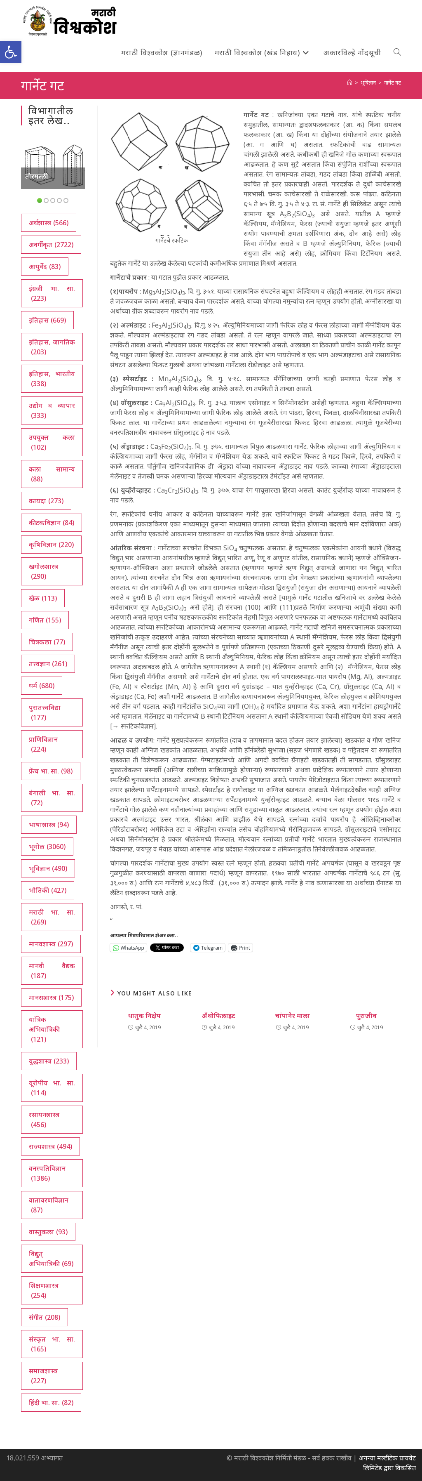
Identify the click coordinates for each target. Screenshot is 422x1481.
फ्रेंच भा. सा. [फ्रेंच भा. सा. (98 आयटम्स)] (51, 771)
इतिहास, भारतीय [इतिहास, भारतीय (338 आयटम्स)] (52, 379)
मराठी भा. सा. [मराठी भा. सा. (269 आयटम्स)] (52, 917)
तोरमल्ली (36, 176)
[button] (10, 52)
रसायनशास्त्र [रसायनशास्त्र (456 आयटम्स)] (44, 1120)
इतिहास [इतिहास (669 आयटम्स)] (47, 320)
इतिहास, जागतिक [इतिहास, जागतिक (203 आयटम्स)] (52, 347)
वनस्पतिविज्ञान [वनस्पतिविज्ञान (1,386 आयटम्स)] (47, 1173)
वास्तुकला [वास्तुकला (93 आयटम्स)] (48, 1232)
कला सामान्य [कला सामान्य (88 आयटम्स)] (52, 474)
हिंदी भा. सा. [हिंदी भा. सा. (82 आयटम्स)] (51, 1403)
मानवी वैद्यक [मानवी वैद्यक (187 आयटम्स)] (52, 971)
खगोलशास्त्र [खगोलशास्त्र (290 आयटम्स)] (43, 571)
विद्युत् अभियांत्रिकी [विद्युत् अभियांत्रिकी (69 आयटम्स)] (51, 1259)
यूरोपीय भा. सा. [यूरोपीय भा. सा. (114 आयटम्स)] (52, 1088)
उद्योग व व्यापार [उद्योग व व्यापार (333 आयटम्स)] (52, 410)
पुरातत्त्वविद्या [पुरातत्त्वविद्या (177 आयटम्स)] (45, 712)
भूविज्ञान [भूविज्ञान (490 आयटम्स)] (48, 868)
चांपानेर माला (292, 1015)
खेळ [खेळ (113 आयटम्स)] (43, 598)
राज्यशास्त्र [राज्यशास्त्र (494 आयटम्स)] (50, 1146)
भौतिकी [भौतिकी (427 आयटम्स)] (47, 890)
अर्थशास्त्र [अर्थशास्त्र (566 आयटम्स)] (48, 223)
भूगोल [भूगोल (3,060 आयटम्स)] (47, 846)
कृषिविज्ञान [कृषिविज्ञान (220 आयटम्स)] (51, 544)
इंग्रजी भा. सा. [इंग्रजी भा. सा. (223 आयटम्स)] (52, 293)
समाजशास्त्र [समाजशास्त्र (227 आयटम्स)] (43, 1376)
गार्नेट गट (392, 82)
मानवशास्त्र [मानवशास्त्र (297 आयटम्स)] (51, 944)
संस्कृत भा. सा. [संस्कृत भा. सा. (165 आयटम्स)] (52, 1344)
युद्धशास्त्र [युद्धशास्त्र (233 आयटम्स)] (49, 1061)
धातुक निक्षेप (144, 1015)
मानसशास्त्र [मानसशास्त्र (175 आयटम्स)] (51, 997)
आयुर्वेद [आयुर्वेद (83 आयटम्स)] (45, 266)
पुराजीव (366, 1015)
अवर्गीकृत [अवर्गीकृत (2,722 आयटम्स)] (51, 245)
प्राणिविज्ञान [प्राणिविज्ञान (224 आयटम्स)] (43, 744)
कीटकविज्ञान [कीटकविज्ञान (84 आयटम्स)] (51, 523)
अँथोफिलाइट (218, 1015)
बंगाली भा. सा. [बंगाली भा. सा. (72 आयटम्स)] (52, 798)
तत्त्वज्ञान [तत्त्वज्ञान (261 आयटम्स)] (48, 664)
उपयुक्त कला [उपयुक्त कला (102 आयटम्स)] (52, 442)
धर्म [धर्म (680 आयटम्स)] (41, 686)
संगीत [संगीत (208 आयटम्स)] (44, 1317)
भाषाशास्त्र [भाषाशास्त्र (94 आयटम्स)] (49, 825)
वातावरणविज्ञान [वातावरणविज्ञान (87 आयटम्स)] (48, 1205)
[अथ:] (349, 82)
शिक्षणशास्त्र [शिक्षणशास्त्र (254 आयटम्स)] (44, 1290)
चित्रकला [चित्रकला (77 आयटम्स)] (47, 642)
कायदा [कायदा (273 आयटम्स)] (46, 501)
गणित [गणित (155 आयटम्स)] (45, 620)
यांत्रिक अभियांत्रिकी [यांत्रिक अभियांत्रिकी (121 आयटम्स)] (44, 1029)
